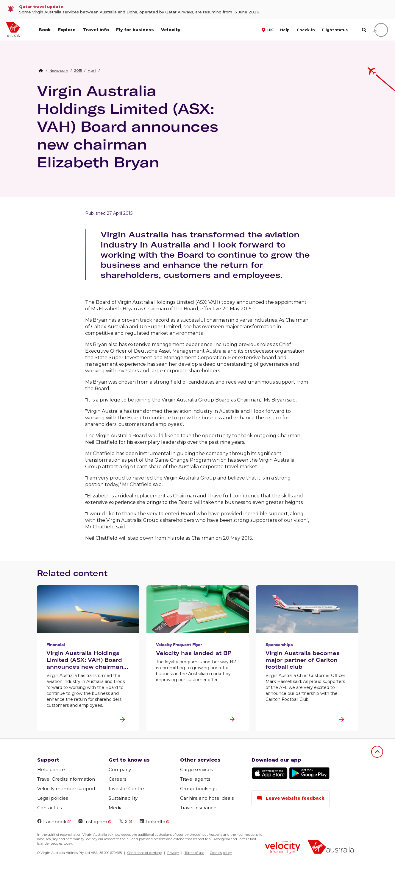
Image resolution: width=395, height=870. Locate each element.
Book (45, 29)
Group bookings (198, 788)
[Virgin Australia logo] (331, 847)
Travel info (96, 29)
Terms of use (194, 853)
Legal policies (52, 798)
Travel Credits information (66, 779)
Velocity (170, 29)
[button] (268, 29)
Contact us (49, 807)
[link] (197, 9)
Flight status (335, 30)
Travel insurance (198, 807)
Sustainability (123, 798)
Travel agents (195, 779)
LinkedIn (152, 821)
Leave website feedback (290, 798)
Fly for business (135, 29)
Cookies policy (221, 853)
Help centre (51, 769)
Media (116, 807)
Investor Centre (126, 788)
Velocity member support (66, 788)
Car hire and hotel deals (207, 798)
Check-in (306, 30)
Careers (117, 779)
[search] (363, 29)
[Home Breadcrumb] (41, 70)
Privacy (173, 853)
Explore (67, 29)
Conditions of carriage (144, 853)
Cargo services (196, 769)
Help (285, 30)
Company (120, 769)
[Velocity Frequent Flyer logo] (282, 848)
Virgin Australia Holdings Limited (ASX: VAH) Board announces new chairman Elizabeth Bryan (127, 126)
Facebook (51, 821)
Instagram (92, 821)
